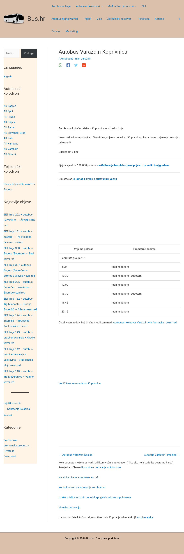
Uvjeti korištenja (13, 403)
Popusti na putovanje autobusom (101, 467)
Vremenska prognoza (16, 445)
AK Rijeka (9, 116)
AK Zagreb (10, 106)
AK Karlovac (11, 143)
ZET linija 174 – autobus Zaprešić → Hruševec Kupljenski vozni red (18, 321)
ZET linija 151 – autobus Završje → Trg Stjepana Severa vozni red (18, 237)
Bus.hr (36, 18)
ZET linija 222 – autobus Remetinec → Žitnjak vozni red (19, 220)
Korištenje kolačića (18, 409)
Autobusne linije (69, 58)
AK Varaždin (11, 149)
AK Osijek (9, 122)
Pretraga (29, 53)
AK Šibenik (10, 154)
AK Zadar (9, 127)
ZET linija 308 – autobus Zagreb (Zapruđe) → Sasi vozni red (19, 254)
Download (10, 456)
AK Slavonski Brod (15, 132)
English (8, 76)
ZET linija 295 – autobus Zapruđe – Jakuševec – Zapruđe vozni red (18, 287)
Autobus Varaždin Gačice (75, 454)
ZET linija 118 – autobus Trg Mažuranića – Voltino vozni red (19, 377)
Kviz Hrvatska (145, 517)
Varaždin (86, 58)
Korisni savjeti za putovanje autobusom (82, 487)
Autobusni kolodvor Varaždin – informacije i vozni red (145, 322)
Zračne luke (10, 440)
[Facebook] (68, 65)
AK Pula (8, 138)
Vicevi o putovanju (69, 507)
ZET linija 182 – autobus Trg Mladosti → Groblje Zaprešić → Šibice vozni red (20, 304)
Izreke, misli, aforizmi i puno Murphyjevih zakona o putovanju (95, 497)
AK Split (8, 111)
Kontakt (8, 415)
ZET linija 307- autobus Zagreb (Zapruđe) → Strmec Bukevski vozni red (19, 270)
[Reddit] (84, 65)
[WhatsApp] (60, 65)
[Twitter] (76, 65)
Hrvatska (9, 451)
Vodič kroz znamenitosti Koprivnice (80, 383)
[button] (101, 6)
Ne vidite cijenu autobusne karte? (78, 477)
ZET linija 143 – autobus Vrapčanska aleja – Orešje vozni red (19, 338)
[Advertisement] (119, 99)
